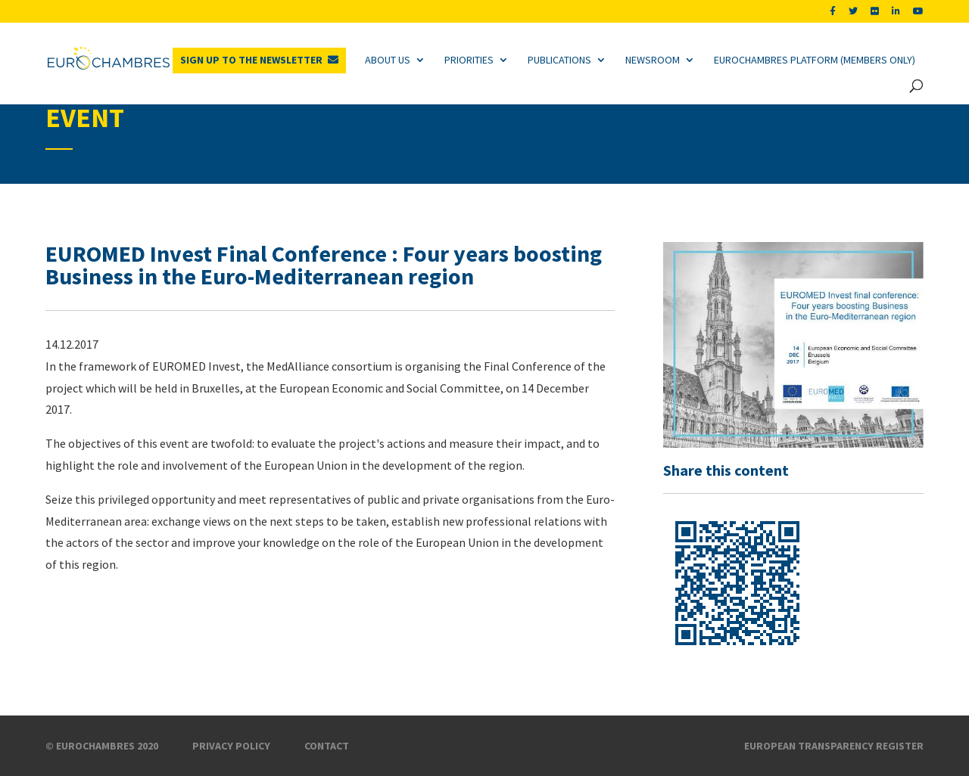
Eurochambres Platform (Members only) (814, 60)
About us (387, 60)
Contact (326, 746)
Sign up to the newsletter (251, 60)
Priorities (469, 60)
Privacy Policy (231, 746)
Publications (559, 60)
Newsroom (652, 60)
